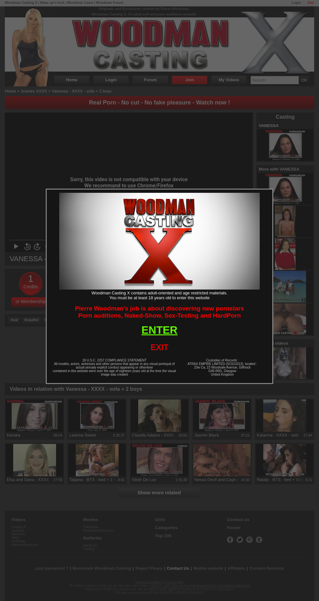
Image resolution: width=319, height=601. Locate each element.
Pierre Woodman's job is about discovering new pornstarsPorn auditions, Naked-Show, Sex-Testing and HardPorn (159, 312)
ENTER (159, 330)
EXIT (159, 347)
